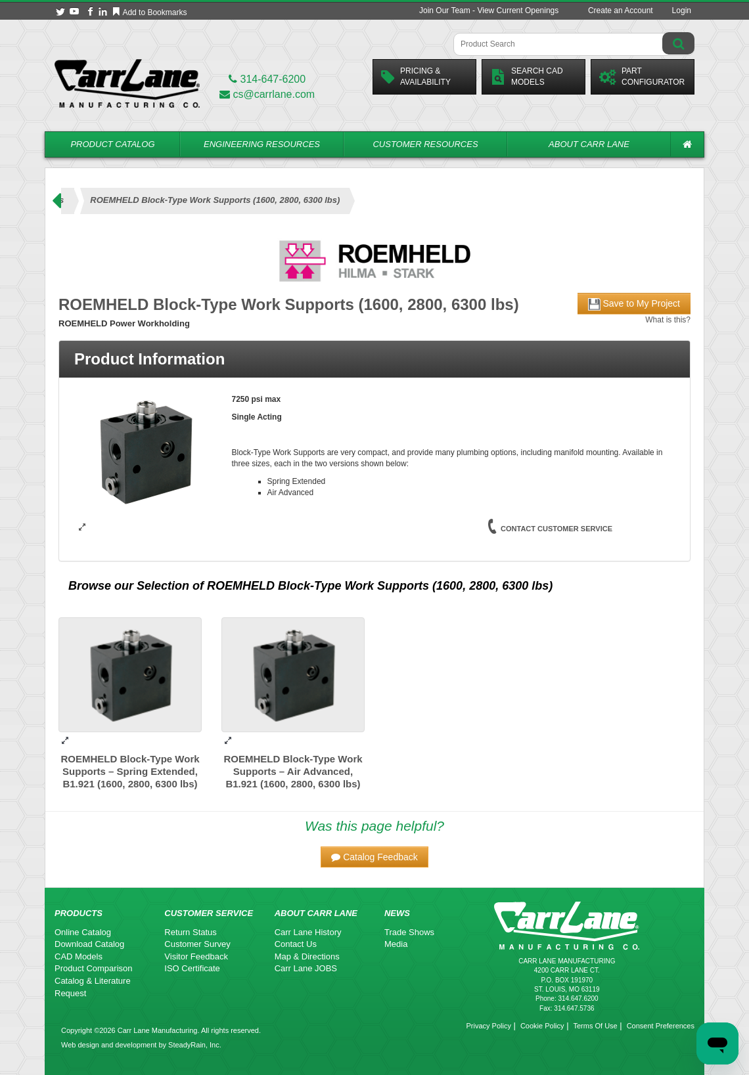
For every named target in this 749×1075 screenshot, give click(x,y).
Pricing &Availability (416, 76)
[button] (374, 856)
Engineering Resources (262, 144)
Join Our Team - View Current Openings (488, 10)
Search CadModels (526, 76)
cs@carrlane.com (267, 94)
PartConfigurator (642, 76)
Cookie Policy (542, 1026)
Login (681, 10)
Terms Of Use (595, 1026)
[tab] (374, 359)
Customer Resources (425, 144)
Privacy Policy (488, 1026)
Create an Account (620, 10)
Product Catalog (112, 144)
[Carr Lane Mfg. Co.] (127, 83)
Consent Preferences (660, 1026)
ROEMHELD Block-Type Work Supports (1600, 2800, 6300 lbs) (380, 585)
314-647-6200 (267, 79)
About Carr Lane (589, 144)
